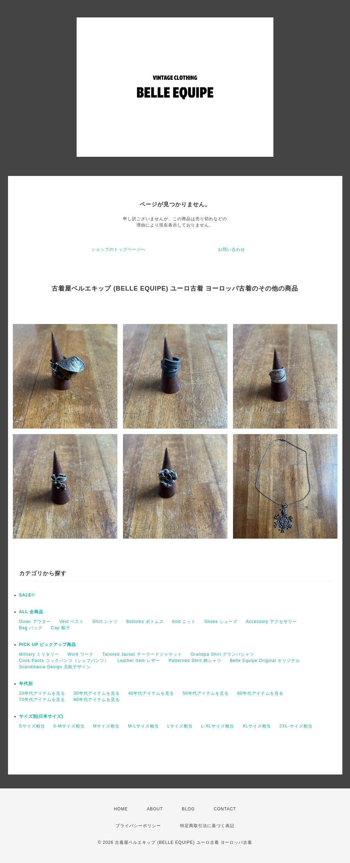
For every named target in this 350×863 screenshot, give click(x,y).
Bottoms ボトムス (145, 621)
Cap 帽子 (60, 627)
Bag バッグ (31, 627)
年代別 (26, 683)
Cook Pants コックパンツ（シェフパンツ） (64, 660)
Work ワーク (81, 654)
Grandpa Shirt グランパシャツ (222, 654)
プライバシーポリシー (138, 825)
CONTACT (225, 809)
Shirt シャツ (105, 621)
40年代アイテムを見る (151, 693)
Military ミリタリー (39, 654)
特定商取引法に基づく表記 (207, 825)
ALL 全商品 (31, 611)
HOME (121, 809)
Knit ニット (184, 621)
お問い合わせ (231, 249)
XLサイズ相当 (256, 726)
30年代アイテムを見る (96, 693)
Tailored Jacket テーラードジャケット (142, 654)
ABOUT (155, 809)
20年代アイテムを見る (42, 693)
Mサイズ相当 (106, 726)
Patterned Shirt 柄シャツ (195, 660)
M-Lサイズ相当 (143, 726)
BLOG (188, 809)
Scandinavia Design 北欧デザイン (55, 666)
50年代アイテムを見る (206, 693)
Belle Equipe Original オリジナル (265, 660)
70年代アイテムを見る (42, 699)
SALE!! (27, 595)
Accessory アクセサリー (271, 621)
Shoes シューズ (221, 621)
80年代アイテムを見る (96, 699)
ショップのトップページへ (118, 249)
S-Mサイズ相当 (69, 726)
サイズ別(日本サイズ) (41, 716)
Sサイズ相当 (32, 726)
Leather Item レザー (138, 660)
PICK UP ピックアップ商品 (47, 644)
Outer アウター (35, 621)
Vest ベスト (71, 621)
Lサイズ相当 (180, 726)
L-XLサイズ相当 (217, 726)
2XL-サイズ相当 (295, 726)
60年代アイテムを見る (260, 693)
